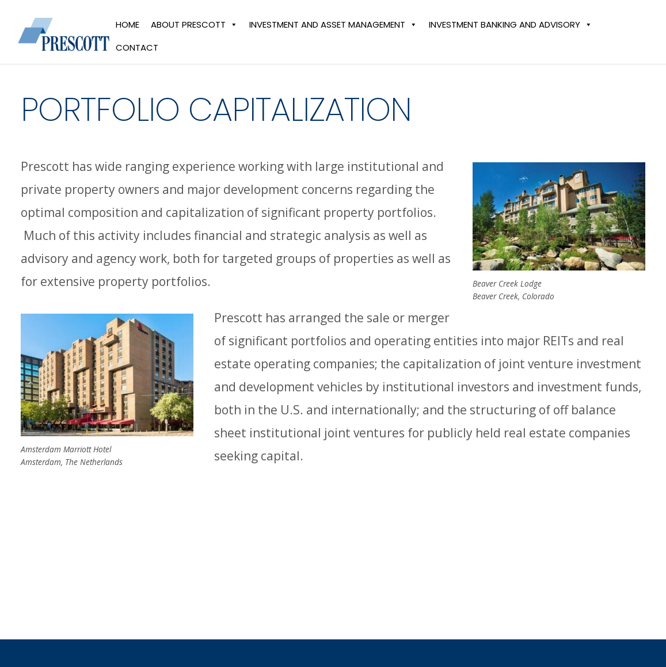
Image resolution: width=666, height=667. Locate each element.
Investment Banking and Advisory (513, 31)
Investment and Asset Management (336, 31)
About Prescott (197, 31)
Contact (140, 54)
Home (130, 31)
